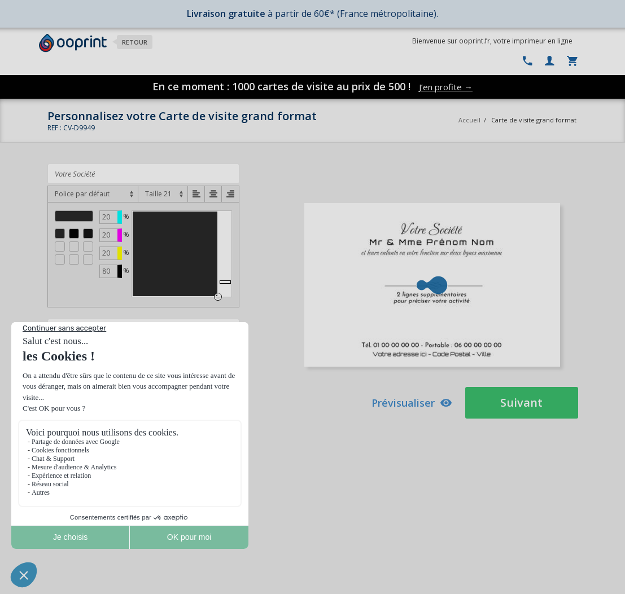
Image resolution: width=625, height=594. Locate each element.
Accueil (469, 120)
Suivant (521, 402)
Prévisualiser (411, 403)
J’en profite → (446, 87)
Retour (134, 42)
